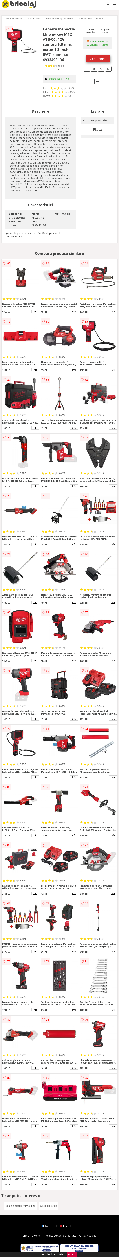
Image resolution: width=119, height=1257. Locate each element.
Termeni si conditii (32, 1235)
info (35, 311)
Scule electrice (34, 18)
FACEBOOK (50, 1226)
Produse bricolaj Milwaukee (59, 18)
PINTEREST (67, 1226)
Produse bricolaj (14, 18)
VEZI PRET (97, 58)
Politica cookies (87, 1235)
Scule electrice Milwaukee (90, 18)
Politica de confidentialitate (60, 1235)
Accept (72, 1254)
